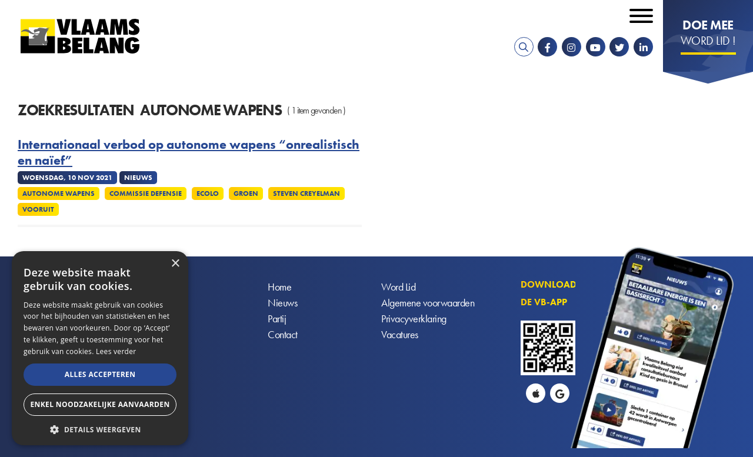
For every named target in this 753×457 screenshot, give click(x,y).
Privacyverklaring (414, 318)
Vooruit (38, 209)
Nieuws (282, 302)
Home (279, 286)
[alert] (100, 348)
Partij (277, 318)
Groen (246, 193)
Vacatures (399, 334)
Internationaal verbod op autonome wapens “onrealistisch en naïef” (188, 152)
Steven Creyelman (306, 193)
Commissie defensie (145, 193)
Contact (283, 334)
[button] (100, 428)
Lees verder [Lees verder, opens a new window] (116, 351)
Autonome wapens (58, 193)
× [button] (175, 263)
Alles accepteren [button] (100, 374)
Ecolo (207, 193)
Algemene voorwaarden (427, 302)
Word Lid (398, 286)
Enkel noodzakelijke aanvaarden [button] (99, 404)
